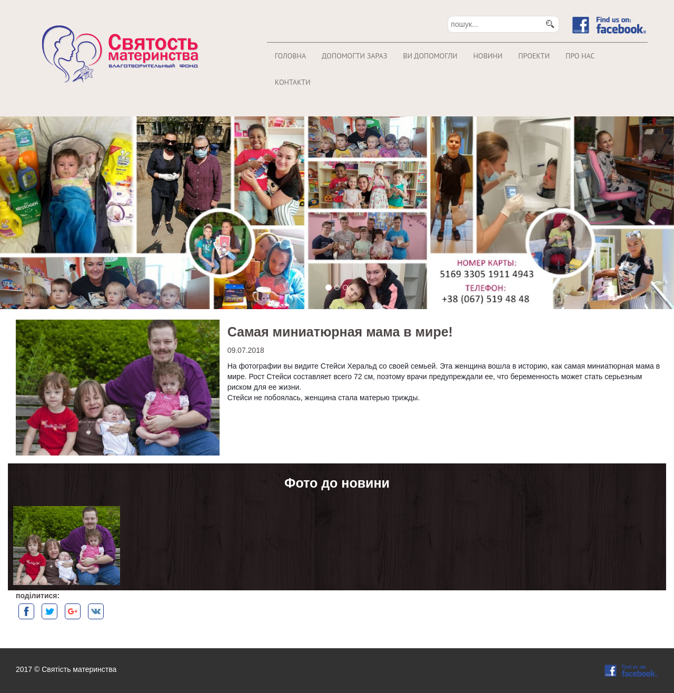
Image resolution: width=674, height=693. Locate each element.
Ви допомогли (430, 56)
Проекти (534, 56)
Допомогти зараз (354, 56)
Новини (488, 56)
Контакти (293, 82)
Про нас (580, 56)
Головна (290, 56)
